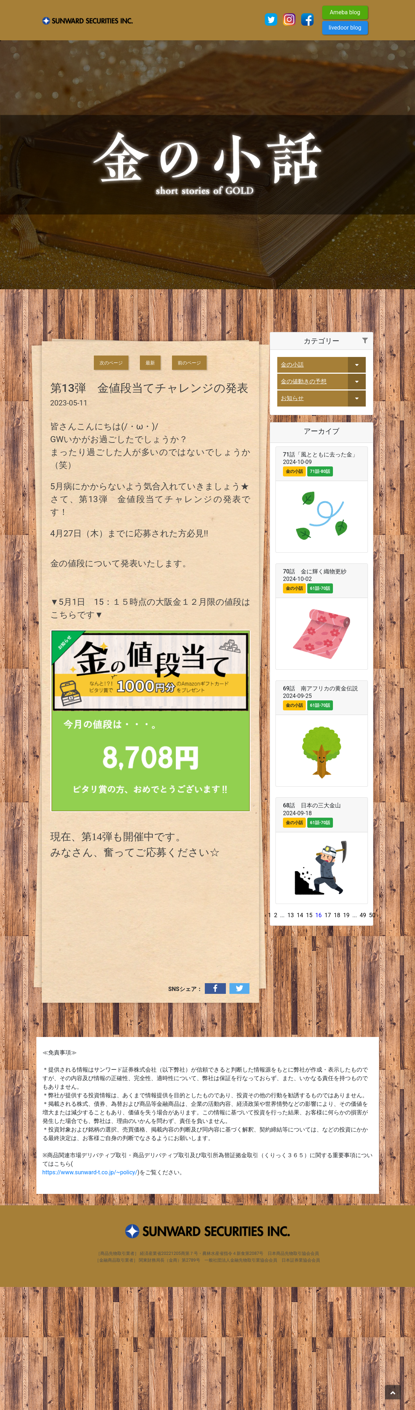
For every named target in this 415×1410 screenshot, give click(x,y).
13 (291, 1037)
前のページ (189, 485)
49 (363, 1037)
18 (337, 1037)
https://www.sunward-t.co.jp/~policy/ (89, 1295)
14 (300, 1037)
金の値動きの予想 (304, 504)
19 (346, 1037)
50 (372, 1037)
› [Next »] (378, 1037)
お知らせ (292, 521)
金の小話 (292, 487)
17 (327, 1037)
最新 (150, 485)
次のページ (111, 485)
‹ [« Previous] (266, 1037)
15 (309, 1037)
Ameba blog (345, 12)
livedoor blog (345, 27)
